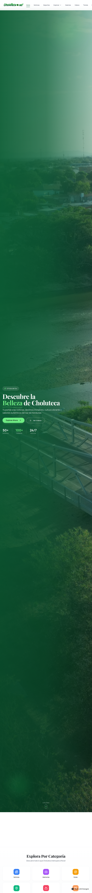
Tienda (85, 5)
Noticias (36, 5)
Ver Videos (35, 420)
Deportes (46, 5)
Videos (77, 5)
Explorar (57, 5)
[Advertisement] (46, 829)
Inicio (28, 5)
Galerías (68, 5)
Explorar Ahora (13, 420)
